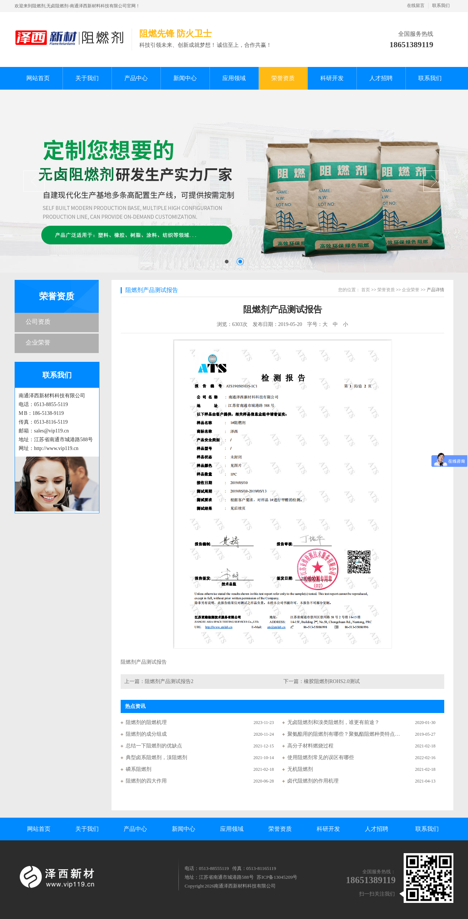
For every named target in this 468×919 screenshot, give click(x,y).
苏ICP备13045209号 (277, 877)
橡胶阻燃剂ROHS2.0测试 (332, 681)
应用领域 (232, 829)
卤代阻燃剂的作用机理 (313, 781)
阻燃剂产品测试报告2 (169, 681)
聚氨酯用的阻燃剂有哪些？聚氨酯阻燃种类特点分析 (344, 734)
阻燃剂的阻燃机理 (146, 722)
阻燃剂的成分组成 (146, 734)
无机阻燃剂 (300, 769)
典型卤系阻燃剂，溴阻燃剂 (156, 757)
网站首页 (38, 829)
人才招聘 (376, 829)
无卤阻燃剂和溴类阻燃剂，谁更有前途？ (333, 722)
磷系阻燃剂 (138, 769)
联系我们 (441, 5)
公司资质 (38, 321)
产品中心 (135, 829)
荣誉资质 (56, 296)
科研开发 (328, 829)
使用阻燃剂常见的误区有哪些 (320, 757)
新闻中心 (183, 829)
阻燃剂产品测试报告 (151, 290)
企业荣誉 (38, 342)
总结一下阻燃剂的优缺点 (154, 746)
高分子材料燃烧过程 (310, 746)
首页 (365, 289)
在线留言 (415, 5)
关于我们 (87, 829)
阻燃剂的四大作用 (146, 781)
